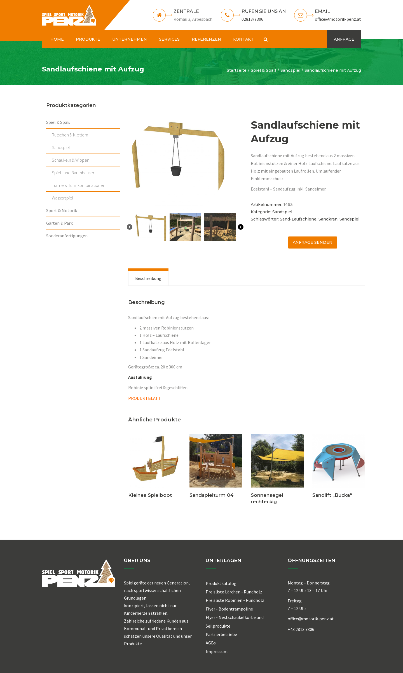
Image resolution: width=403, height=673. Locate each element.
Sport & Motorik (61, 210)
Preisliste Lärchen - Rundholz (234, 592)
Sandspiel (290, 70)
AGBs (211, 643)
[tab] (148, 278)
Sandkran (328, 219)
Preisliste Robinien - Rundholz (235, 600)
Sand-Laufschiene (298, 219)
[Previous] (129, 228)
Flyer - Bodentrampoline (229, 609)
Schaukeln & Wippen (70, 160)
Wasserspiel (62, 198)
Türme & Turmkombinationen (78, 185)
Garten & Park (59, 223)
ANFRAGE (344, 39)
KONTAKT (243, 39)
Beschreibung (148, 278)
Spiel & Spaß (263, 70)
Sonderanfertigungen (67, 235)
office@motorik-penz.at (338, 19)
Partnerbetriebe (221, 634)
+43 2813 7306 (301, 629)
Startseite (237, 70)
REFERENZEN (206, 39)
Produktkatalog (221, 583)
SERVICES (169, 39)
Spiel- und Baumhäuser (73, 172)
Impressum (217, 651)
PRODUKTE (88, 39)
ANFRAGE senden (312, 242)
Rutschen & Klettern (70, 135)
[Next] (240, 228)
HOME (57, 39)
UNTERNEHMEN (129, 39)
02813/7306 (252, 19)
